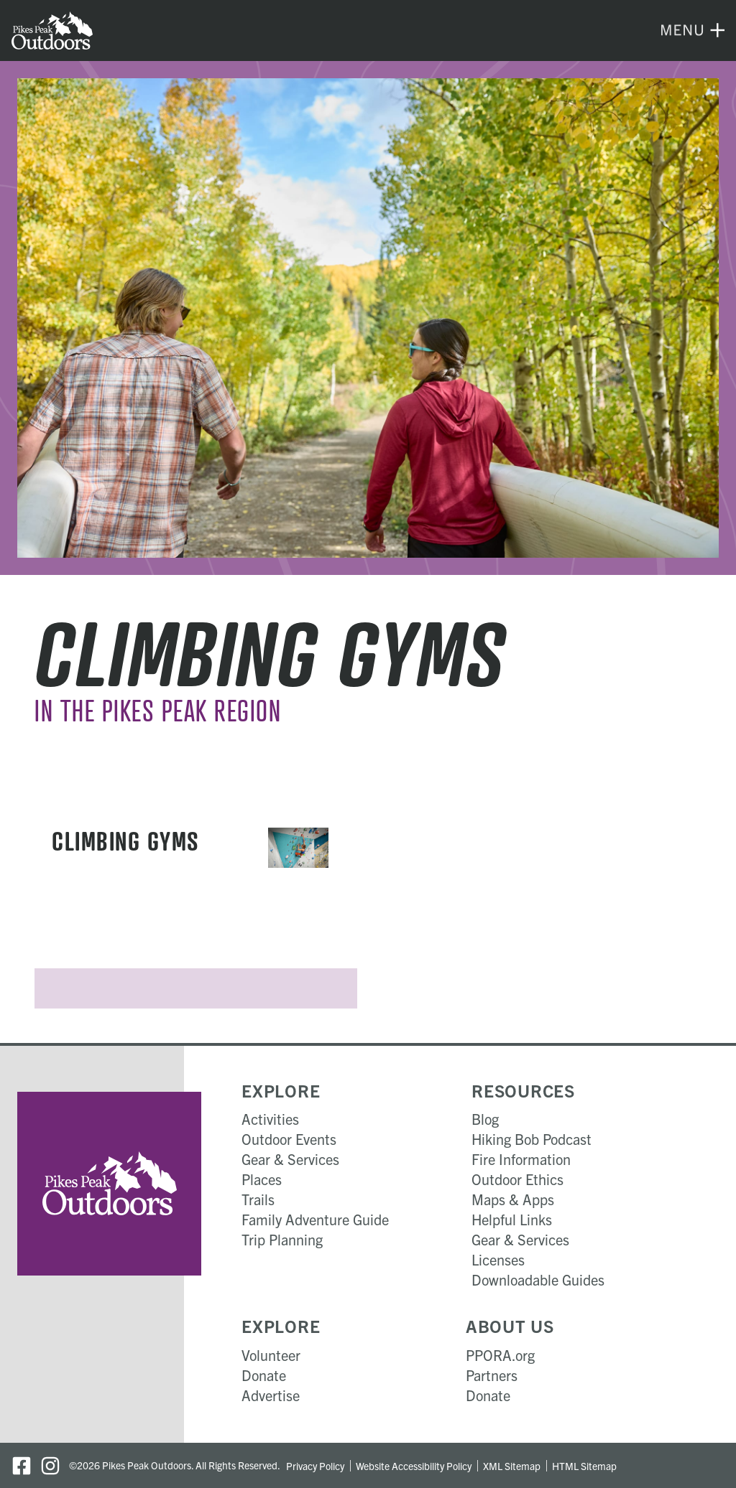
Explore (281, 1090)
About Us (510, 1326)
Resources (523, 1090)
